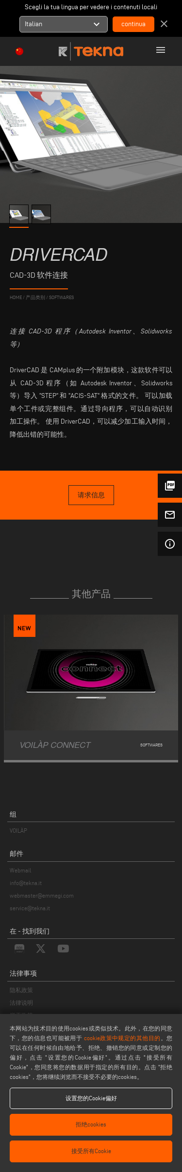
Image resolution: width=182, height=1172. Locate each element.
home (16, 297)
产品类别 (35, 297)
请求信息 (91, 495)
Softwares (61, 297)
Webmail (20, 870)
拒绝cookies (91, 1124)
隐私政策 (21, 990)
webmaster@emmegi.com (42, 895)
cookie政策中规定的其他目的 (122, 1038)
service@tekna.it (30, 908)
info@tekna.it (26, 883)
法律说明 (21, 1002)
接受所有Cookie (91, 1151)
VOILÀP (18, 830)
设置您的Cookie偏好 (91, 1098)
